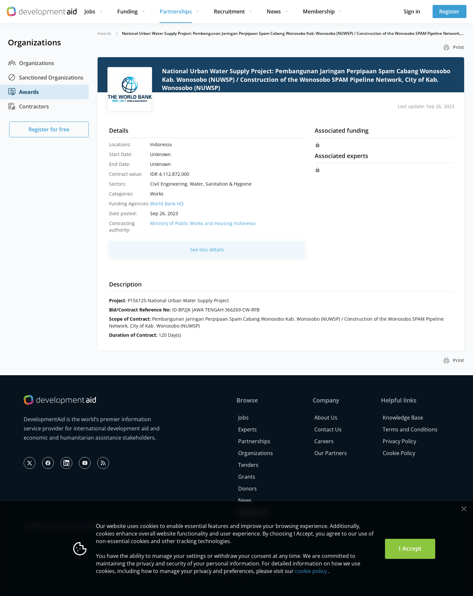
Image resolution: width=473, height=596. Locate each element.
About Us (325, 417)
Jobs (89, 11)
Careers (324, 441)
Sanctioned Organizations (45, 77)
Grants (246, 476)
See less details (207, 249)
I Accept (410, 548)
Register (449, 11)
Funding (127, 11)
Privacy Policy (399, 441)
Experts (247, 429)
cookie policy (311, 571)
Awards (23, 92)
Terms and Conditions (410, 429)
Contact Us (328, 429)
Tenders (248, 465)
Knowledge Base (403, 417)
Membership (319, 11)
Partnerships (176, 11)
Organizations (31, 63)
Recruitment (229, 11)
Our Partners (330, 453)
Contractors (28, 106)
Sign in (412, 11)
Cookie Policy (399, 453)
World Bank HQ (167, 203)
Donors (247, 488)
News (274, 11)
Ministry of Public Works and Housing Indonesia (203, 223)
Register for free (49, 129)
